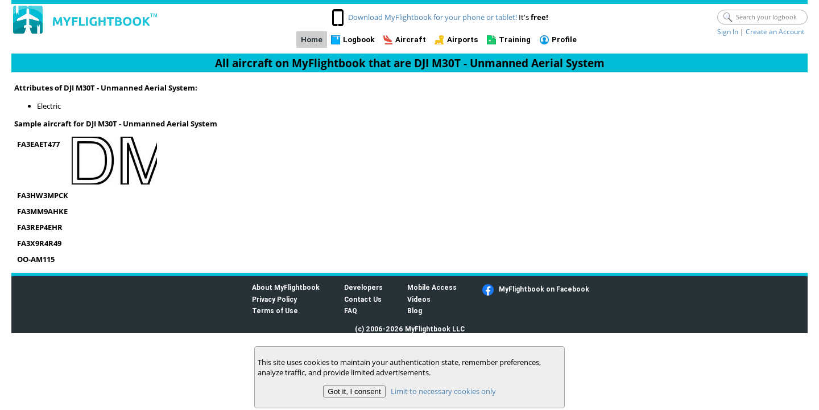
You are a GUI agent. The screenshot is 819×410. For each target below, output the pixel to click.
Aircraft (410, 39)
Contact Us (363, 299)
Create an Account (775, 31)
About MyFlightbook (286, 287)
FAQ (350, 310)
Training (515, 39)
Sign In (727, 31)
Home (311, 39)
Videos (419, 299)
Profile (564, 39)
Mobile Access (432, 287)
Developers (363, 287)
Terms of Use (275, 310)
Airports (462, 39)
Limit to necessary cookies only (443, 391)
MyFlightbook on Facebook (544, 289)
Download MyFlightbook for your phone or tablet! (432, 17)
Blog (414, 310)
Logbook (358, 39)
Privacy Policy (274, 299)
